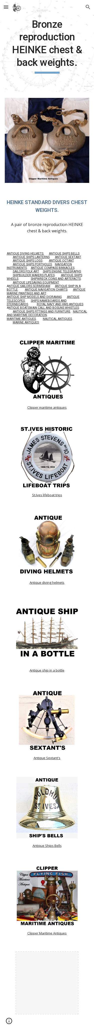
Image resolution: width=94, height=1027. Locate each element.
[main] (47, 46)
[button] (6, 7)
